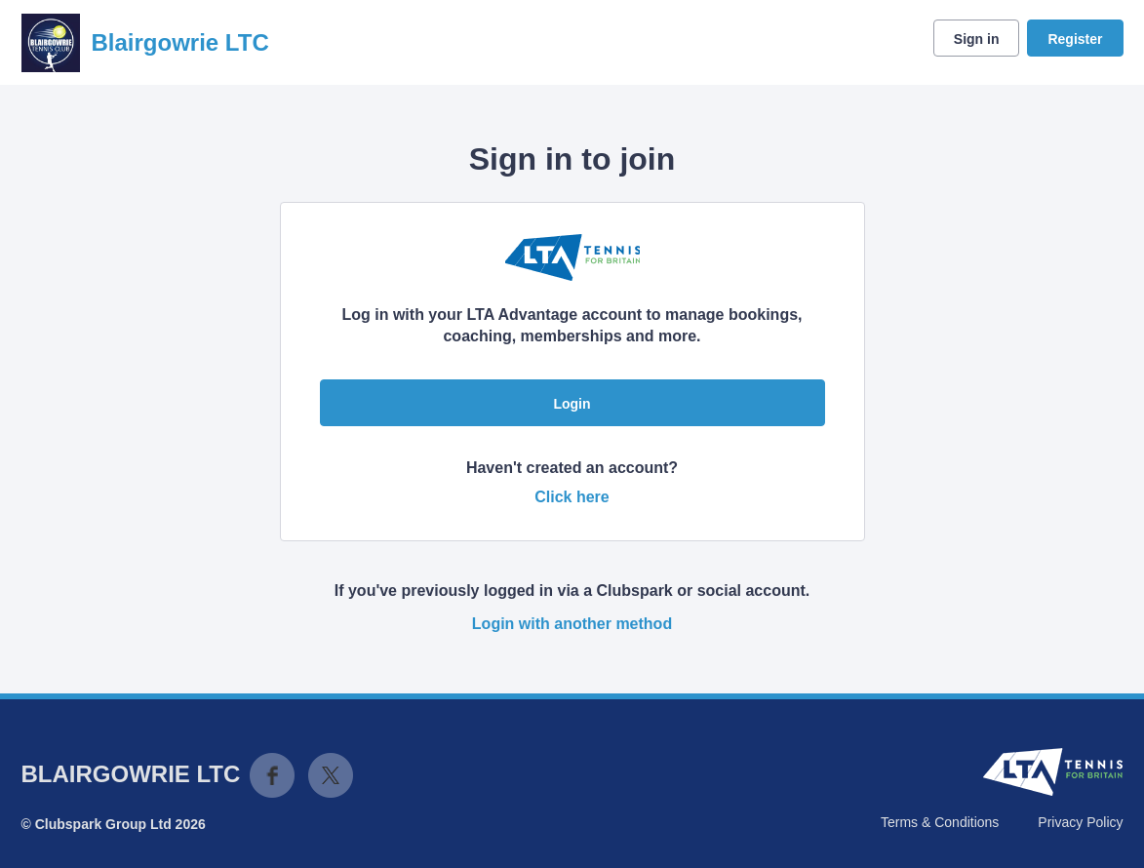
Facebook (272, 775)
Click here (571, 497)
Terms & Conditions (940, 822)
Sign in (977, 39)
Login (571, 404)
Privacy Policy (1080, 822)
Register (1074, 39)
